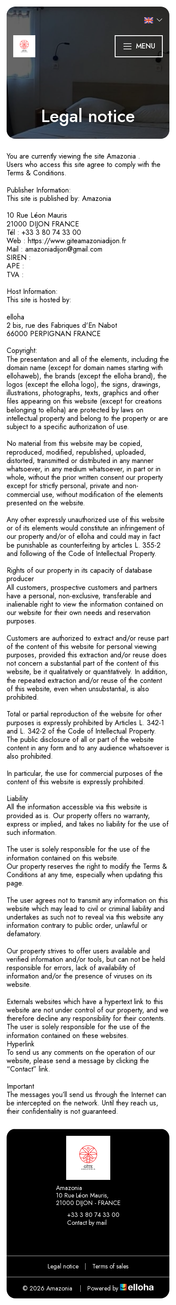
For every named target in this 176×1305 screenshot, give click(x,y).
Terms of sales (110, 1266)
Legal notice (63, 1266)
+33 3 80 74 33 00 (88, 1215)
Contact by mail (82, 1223)
